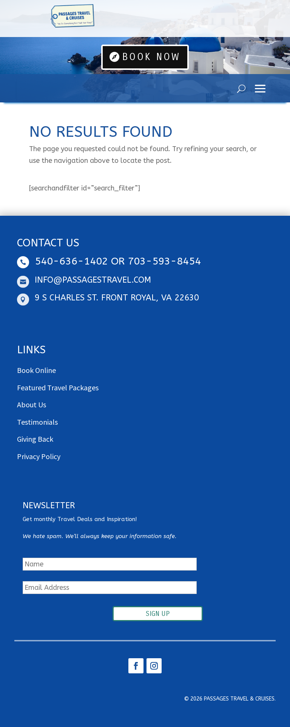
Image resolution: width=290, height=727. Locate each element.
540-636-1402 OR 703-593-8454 (118, 261)
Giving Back (35, 439)
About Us (31, 404)
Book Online (36, 370)
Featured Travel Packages (58, 387)
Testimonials (37, 422)
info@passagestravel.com (93, 280)
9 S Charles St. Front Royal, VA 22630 (117, 298)
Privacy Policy (38, 456)
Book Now (151, 57)
